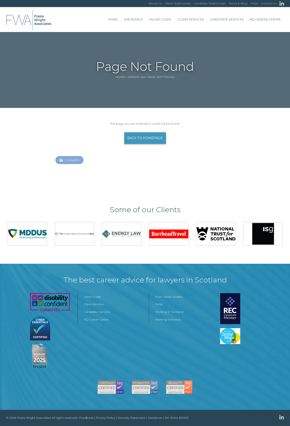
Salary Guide (160, 19)
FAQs (254, 3)
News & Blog (238, 3)
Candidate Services (227, 19)
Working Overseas (168, 319)
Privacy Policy (105, 418)
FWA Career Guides (168, 297)
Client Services (190, 19)
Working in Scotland (169, 312)
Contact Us (269, 3)
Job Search (133, 19)
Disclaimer (155, 418)
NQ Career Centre (265, 19)
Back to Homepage (145, 138)
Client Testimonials (178, 3)
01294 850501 (179, 418)
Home (113, 19)
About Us (155, 3)
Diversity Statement (131, 418)
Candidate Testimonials (210, 3)
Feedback (86, 418)
